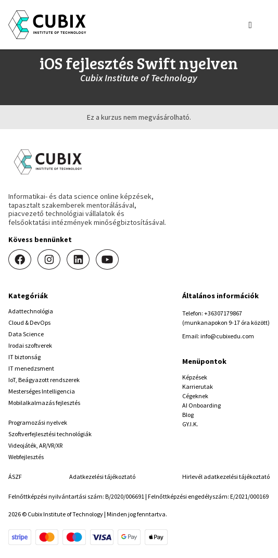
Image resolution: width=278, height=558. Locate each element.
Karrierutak (197, 386)
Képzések (194, 377)
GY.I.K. (190, 424)
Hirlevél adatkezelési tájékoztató (226, 476)
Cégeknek (195, 396)
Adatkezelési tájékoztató (102, 476)
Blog (188, 414)
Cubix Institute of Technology (138, 78)
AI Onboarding (201, 405)
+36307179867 (223, 313)
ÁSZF (15, 476)
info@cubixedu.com (227, 336)
